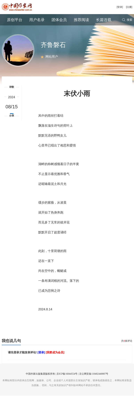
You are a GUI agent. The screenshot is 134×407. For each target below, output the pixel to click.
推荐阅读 (81, 20)
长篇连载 (103, 20)
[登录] (120, 7)
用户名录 (37, 20)
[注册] (129, 7)
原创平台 (14, 20)
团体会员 (59, 20)
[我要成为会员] (55, 363)
